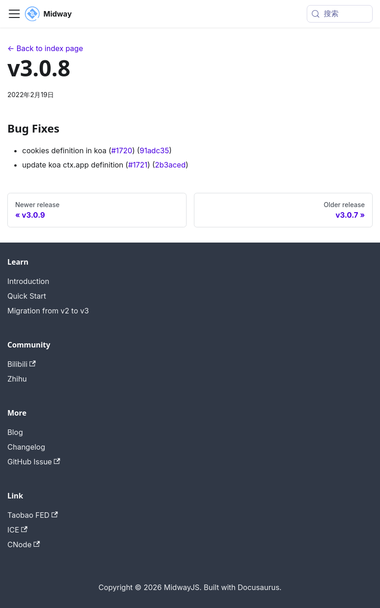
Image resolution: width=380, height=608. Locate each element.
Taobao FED (32, 515)
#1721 (137, 164)
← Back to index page (45, 48)
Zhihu (17, 378)
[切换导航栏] (14, 14)
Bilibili (21, 364)
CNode (23, 544)
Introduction (28, 281)
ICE (17, 529)
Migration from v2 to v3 (48, 310)
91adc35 (154, 150)
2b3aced (170, 164)
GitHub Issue (33, 461)
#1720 (121, 150)
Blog (15, 432)
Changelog (26, 447)
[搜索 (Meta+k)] (340, 14)
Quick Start (26, 296)
